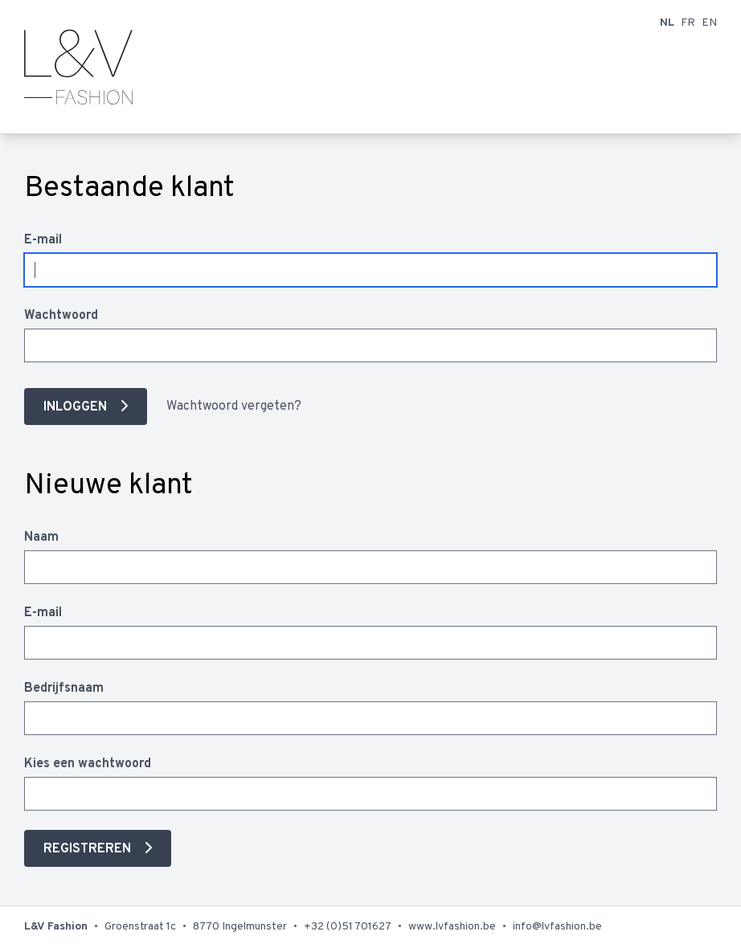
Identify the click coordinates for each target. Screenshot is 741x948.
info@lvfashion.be (557, 927)
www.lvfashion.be (452, 927)
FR (688, 23)
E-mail (43, 240)
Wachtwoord (61, 316)
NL (667, 23)
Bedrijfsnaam (64, 688)
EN (709, 23)
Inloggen (76, 407)
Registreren (88, 849)
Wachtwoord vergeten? (233, 406)
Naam (41, 537)
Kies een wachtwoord (87, 764)
